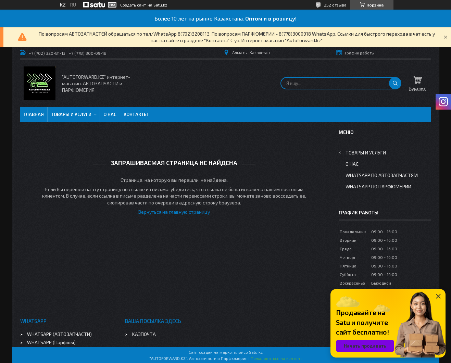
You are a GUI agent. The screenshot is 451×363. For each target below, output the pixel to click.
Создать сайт (133, 4)
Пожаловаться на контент (276, 358)
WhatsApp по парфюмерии (378, 186)
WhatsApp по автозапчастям (382, 175)
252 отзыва (335, 4)
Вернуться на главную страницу (174, 212)
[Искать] (395, 83)
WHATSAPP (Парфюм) (51, 342)
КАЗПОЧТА (144, 334)
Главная (34, 114)
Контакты (136, 114)
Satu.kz (256, 352)
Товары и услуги (71, 114)
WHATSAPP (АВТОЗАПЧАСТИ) (59, 334)
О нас (109, 114)
